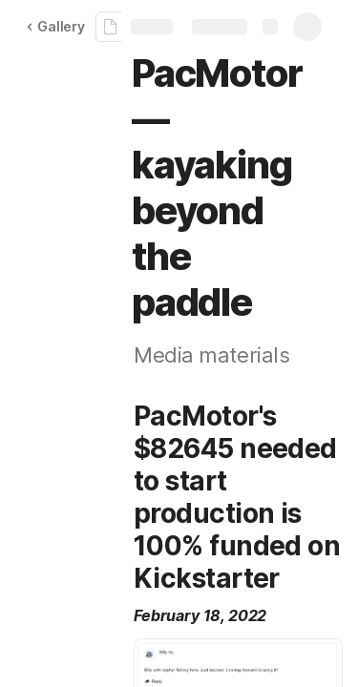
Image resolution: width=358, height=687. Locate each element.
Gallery (55, 26)
